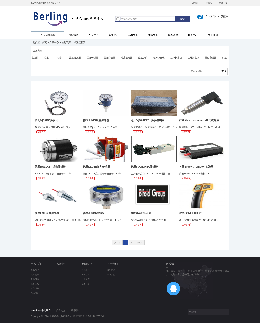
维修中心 (153, 35)
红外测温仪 (193, 57)
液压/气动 (35, 270)
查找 (223, 71)
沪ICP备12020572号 (93, 316)
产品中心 (223, 3)
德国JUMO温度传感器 (96, 120)
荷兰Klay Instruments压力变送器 (199, 120)
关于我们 (195, 3)
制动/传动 (35, 293)
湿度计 (47, 57)
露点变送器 (210, 57)
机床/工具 (35, 284)
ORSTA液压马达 (141, 213)
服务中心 (193, 35)
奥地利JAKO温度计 (46, 120)
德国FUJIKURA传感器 (144, 166)
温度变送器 (109, 57)
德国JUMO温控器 (93, 213)
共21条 (117, 242)
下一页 (139, 242)
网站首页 (74, 35)
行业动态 (86, 279)
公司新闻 (86, 274)
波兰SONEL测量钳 (190, 213)
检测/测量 (66, 42)
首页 (44, 42)
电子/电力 (35, 279)
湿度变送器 (126, 57)
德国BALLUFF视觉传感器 (50, 166)
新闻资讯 (113, 35)
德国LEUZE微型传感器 (96, 166)
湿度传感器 (92, 57)
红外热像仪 (159, 57)
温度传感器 (75, 57)
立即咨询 (41, 132)
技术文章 (86, 284)
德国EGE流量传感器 (47, 213)
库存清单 (173, 35)
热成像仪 (142, 57)
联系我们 (111, 274)
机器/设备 (35, 288)
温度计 (35, 57)
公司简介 (111, 270)
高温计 (60, 57)
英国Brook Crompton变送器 (196, 166)
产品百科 (86, 270)
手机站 (209, 3)
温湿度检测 (80, 42)
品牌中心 (133, 35)
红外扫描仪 (176, 57)
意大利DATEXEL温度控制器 (147, 120)
